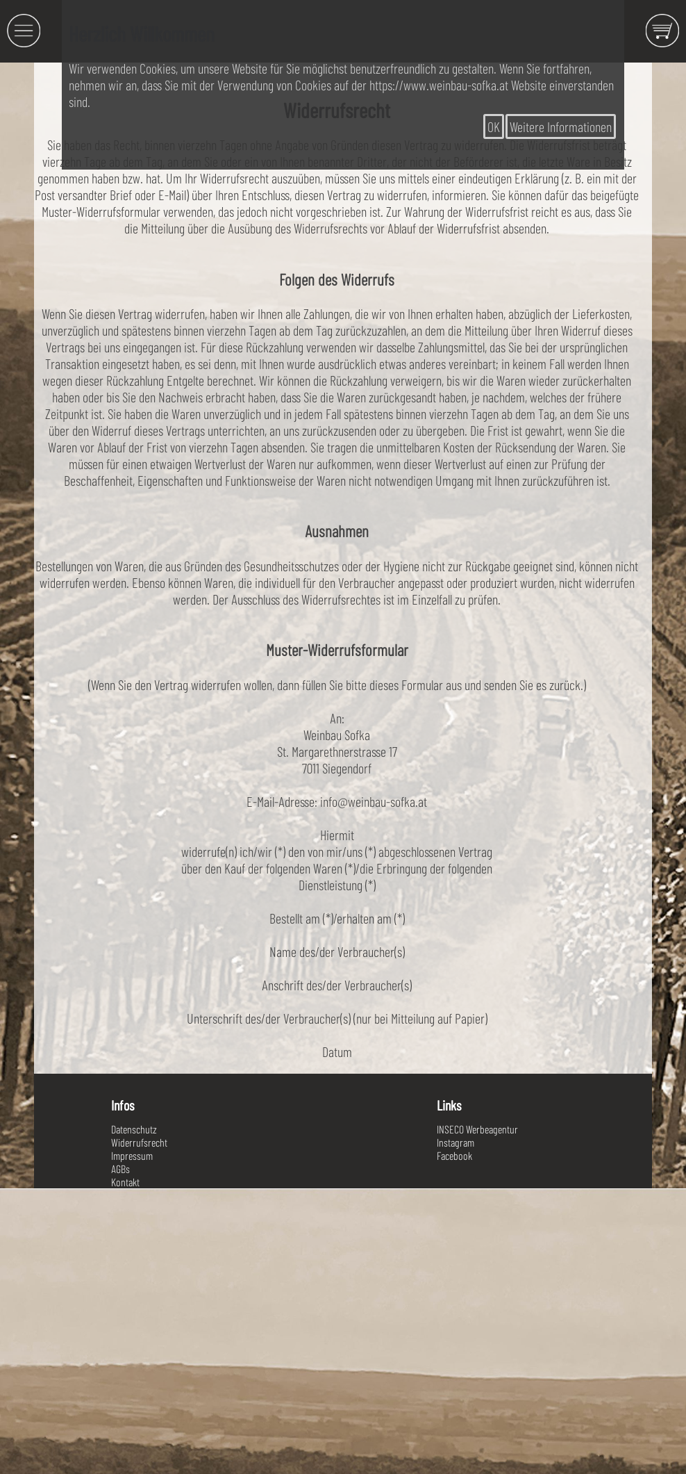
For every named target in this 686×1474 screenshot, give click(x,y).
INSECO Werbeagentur (477, 1129)
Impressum (132, 1155)
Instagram (455, 1142)
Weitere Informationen (561, 126)
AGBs (120, 1168)
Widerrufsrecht (139, 1142)
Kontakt (125, 1181)
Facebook (454, 1155)
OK (493, 126)
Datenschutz (134, 1129)
